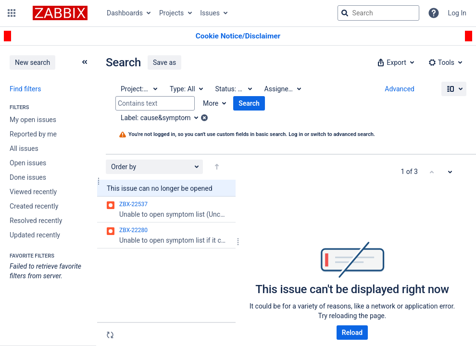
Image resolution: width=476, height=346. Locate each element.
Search (249, 103)
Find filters (25, 89)
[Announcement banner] (238, 36)
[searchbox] (378, 13)
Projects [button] (171, 13)
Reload (352, 332)
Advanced (399, 89)
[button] (11, 13)
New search (32, 62)
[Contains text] (155, 103)
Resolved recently (36, 220)
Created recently (34, 206)
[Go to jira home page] (60, 13)
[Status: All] (233, 89)
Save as (164, 62)
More (210, 103)
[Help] (433, 13)
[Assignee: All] (282, 89)
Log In (457, 13)
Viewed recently (33, 192)
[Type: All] (185, 89)
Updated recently (35, 235)
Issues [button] (210, 13)
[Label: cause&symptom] (162, 118)
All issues (24, 148)
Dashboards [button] (125, 13)
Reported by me (33, 134)
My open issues (33, 120)
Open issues (28, 163)
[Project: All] (138, 89)
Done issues (28, 177)
